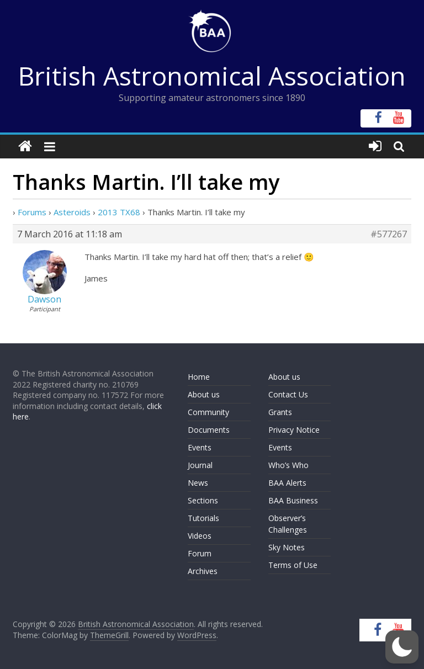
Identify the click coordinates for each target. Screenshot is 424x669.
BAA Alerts (287, 482)
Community (208, 412)
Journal (200, 465)
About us (204, 394)
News (198, 482)
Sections (203, 500)
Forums (32, 211)
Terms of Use (292, 565)
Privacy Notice (294, 429)
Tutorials (203, 518)
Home (199, 376)
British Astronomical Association (212, 76)
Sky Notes (286, 547)
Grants (280, 412)
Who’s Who (288, 465)
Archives (203, 571)
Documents (209, 429)
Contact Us (288, 394)
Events (199, 447)
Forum (199, 553)
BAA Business (293, 500)
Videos (199, 535)
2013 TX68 (119, 211)
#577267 (388, 234)
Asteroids (72, 211)
